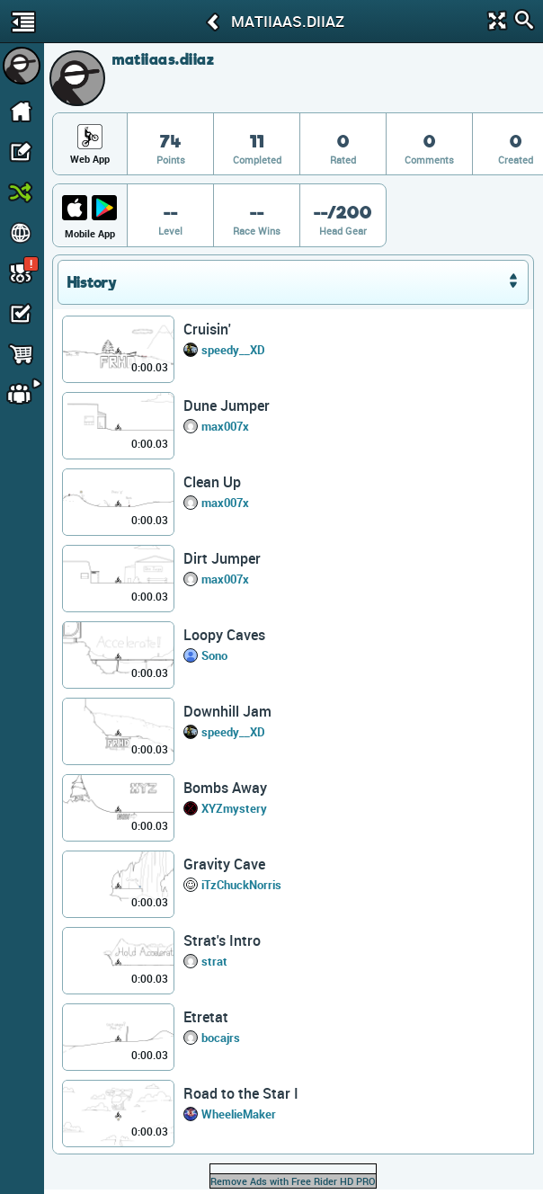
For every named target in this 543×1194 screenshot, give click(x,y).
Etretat (205, 1017)
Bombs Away (225, 787)
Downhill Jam (227, 711)
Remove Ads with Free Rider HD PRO (293, 1181)
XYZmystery (234, 808)
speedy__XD (233, 350)
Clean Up (212, 482)
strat (214, 961)
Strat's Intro (222, 940)
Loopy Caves (224, 635)
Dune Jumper (226, 405)
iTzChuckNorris (241, 885)
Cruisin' (207, 329)
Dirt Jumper (222, 558)
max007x (225, 426)
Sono (214, 655)
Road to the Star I (240, 1093)
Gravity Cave (224, 864)
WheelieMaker (238, 1114)
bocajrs (220, 1037)
